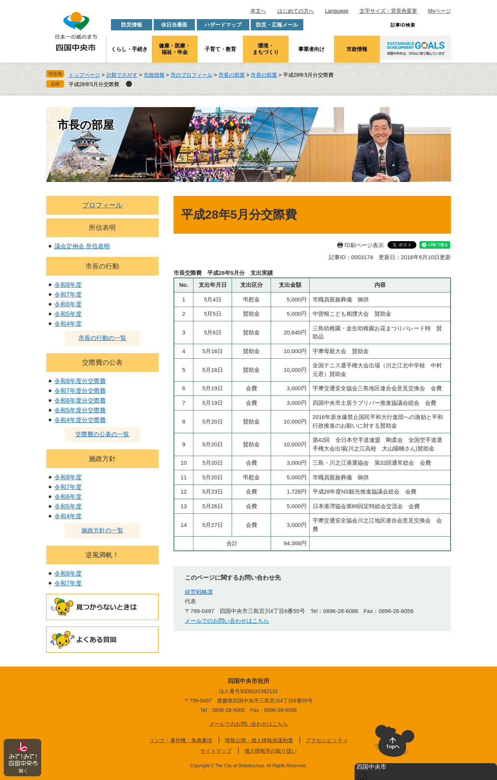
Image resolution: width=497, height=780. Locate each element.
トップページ (84, 75)
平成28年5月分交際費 (94, 84)
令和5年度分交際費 (80, 410)
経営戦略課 (199, 592)
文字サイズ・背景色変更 (388, 11)
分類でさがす (122, 75)
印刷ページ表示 (364, 245)
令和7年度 (68, 294)
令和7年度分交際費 (80, 391)
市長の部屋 (232, 75)
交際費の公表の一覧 (102, 434)
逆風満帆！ (102, 555)
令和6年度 (68, 304)
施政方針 (102, 458)
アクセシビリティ (327, 740)
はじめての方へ (295, 11)
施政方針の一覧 (102, 530)
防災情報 (131, 25)
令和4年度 (68, 324)
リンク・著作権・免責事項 (180, 740)
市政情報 (356, 49)
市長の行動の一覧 (102, 338)
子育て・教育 (220, 49)
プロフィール (102, 205)
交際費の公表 (102, 362)
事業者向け (311, 49)
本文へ (258, 11)
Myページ (439, 11)
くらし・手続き (129, 49)
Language (336, 11)
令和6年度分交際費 (80, 400)
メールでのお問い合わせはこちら (227, 620)
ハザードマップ (223, 25)
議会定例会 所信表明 (82, 246)
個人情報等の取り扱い (270, 751)
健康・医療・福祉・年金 (174, 49)
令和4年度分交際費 (80, 420)
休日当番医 (174, 25)
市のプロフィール (192, 75)
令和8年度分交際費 (80, 381)
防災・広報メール (277, 25)
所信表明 (102, 227)
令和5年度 (68, 314)
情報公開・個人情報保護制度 (259, 740)
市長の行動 (102, 266)
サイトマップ (216, 751)
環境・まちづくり (266, 49)
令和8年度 (68, 285)
